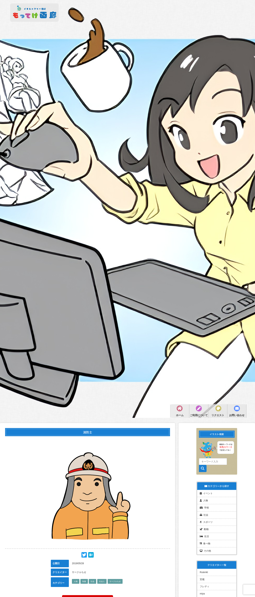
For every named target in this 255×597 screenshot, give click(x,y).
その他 (205, 548)
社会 (92, 581)
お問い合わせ (236, 415)
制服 (84, 581)
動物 (204, 527)
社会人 (102, 581)
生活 (204, 534)
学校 (204, 507)
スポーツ (206, 520)
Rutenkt (204, 570)
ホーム (180, 415)
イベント (206, 493)
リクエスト (217, 415)
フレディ (204, 584)
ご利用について (199, 415)
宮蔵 (202, 577)
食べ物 (205, 541)
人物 (76, 581)
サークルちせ (115, 581)
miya (202, 591)
